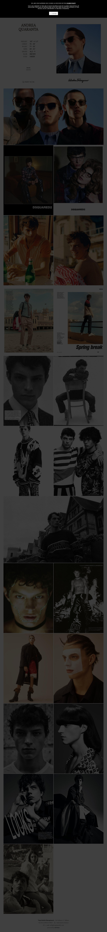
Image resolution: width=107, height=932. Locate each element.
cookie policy (71, 3)
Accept (53, 13)
